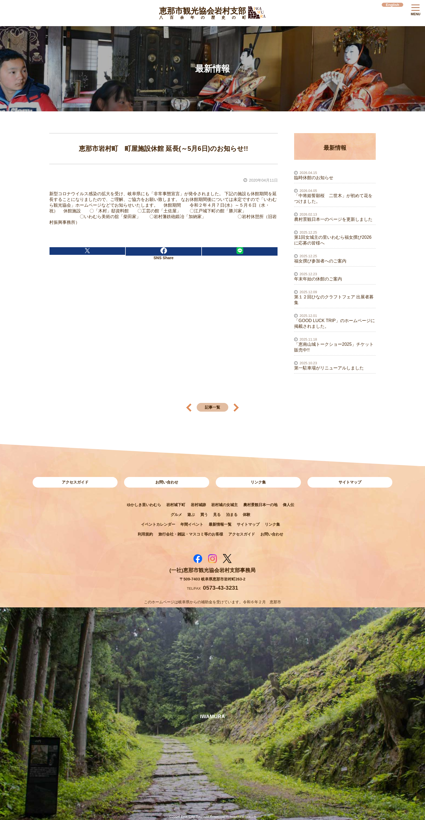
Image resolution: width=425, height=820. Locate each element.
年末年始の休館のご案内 (318, 279)
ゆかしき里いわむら (144, 505)
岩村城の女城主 (224, 505)
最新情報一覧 (220, 524)
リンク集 (258, 482)
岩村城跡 (198, 505)
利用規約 (145, 534)
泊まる (232, 514)
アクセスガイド (75, 482)
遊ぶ (191, 514)
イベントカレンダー (158, 524)
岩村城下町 (175, 505)
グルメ (176, 514)
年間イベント (191, 524)
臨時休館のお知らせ (313, 177)
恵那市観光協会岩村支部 (202, 14)
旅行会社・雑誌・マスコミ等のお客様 (190, 534)
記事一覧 (212, 407)
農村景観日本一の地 (260, 505)
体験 (246, 514)
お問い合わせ (166, 482)
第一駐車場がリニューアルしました (329, 368)
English (392, 5)
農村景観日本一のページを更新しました (333, 219)
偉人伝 (288, 505)
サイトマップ (349, 482)
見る (217, 514)
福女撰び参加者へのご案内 (320, 261)
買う (204, 514)
